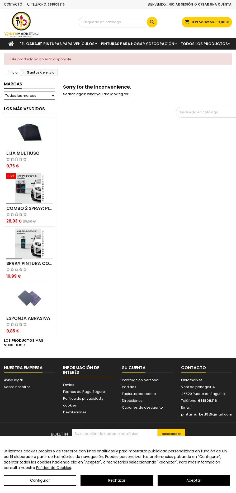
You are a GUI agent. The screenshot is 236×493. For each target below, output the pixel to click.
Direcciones (132, 400)
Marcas (13, 84)
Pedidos (129, 386)
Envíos (68, 384)
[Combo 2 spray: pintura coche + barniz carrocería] (29, 176)
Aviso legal (13, 380)
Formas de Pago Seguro (84, 391)
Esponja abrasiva (28, 318)
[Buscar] (118, 22)
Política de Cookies (53, 469)
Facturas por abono (139, 393)
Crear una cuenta (215, 4)
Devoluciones (75, 412)
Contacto (13, 4)
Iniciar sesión (180, 4)
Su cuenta (133, 368)
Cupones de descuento (142, 407)
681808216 (56, 4)
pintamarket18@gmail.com (206, 414)
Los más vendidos (24, 109)
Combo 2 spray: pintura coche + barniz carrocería (29, 208)
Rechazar (116, 482)
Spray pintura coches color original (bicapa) (29, 263)
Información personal (140, 380)
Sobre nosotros (17, 386)
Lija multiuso (23, 153)
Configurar (40, 482)
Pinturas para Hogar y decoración (137, 43)
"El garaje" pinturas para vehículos (57, 43)
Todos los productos (204, 43)
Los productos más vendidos (23, 343)
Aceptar (193, 482)
